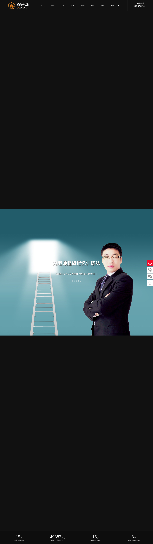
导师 (72, 5)
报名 (103, 5)
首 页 (43, 5)
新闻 (93, 5)
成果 (83, 5)
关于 (52, 5)
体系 (62, 5)
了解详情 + (76, 281)
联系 (113, 5)
